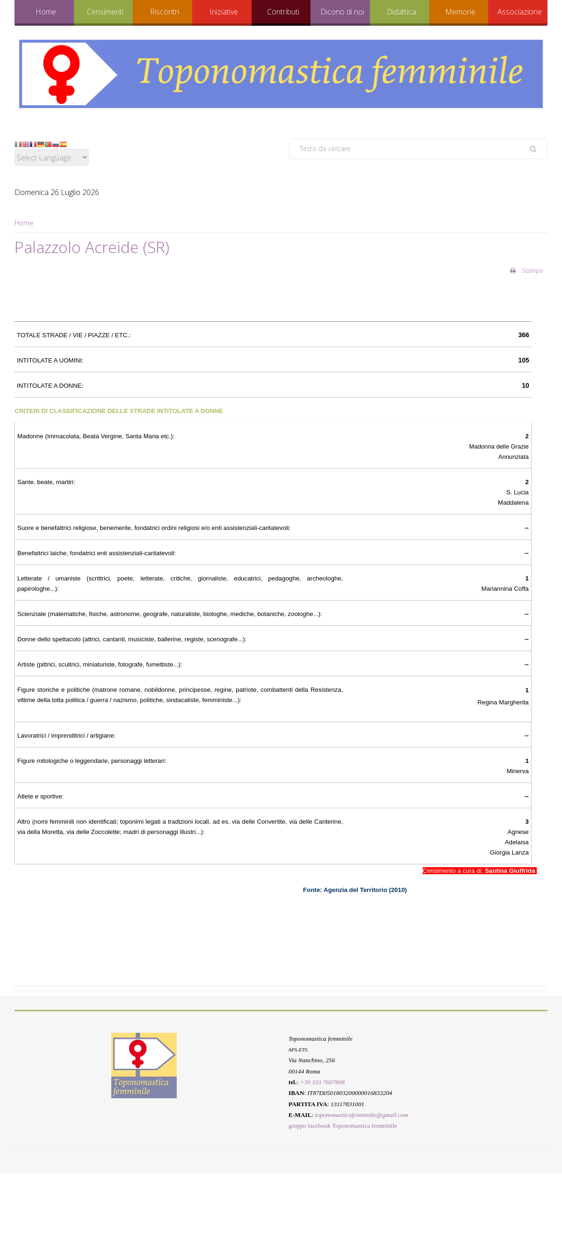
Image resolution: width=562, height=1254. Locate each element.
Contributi (283, 12)
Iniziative (223, 12)
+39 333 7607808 (322, 1082)
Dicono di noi (342, 12)
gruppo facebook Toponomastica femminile (342, 1125)
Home (46, 12)
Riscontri (164, 12)
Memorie (460, 12)
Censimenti (105, 12)
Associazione (519, 12)
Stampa (526, 270)
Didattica (401, 12)
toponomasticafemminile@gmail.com (361, 1114)
